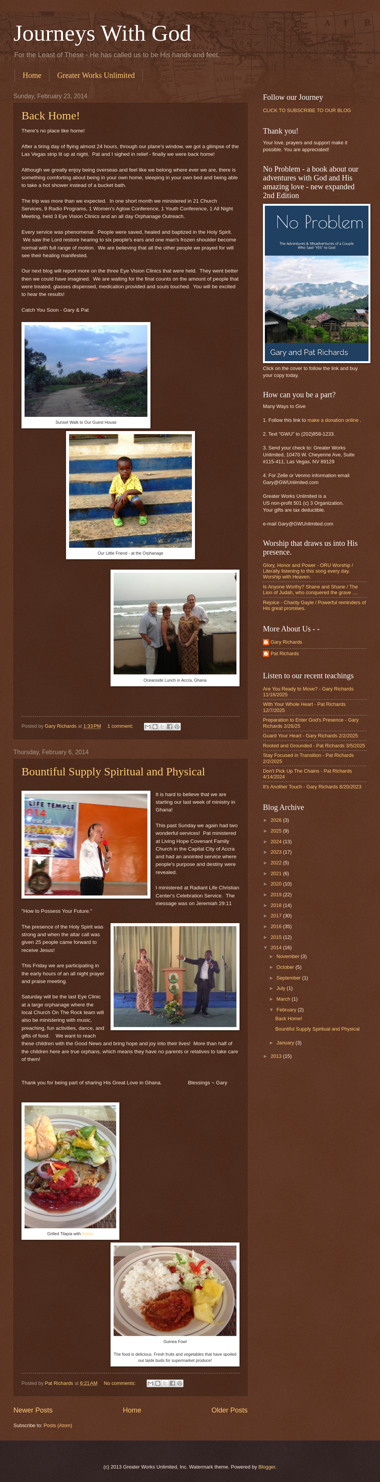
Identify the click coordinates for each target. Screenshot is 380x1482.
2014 (277, 947)
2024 (277, 841)
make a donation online (333, 420)
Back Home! (50, 115)
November (288, 956)
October (285, 967)
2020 (277, 884)
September (289, 978)
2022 (277, 863)
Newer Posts (33, 1410)
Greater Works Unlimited (96, 75)
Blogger (266, 1467)
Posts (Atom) (58, 1425)
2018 (277, 905)
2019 (277, 894)
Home (32, 75)
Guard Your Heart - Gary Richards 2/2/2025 (310, 736)
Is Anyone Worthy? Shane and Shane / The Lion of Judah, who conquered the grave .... (310, 589)
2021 (277, 873)
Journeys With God (102, 33)
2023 (277, 852)
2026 (277, 820)
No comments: (120, 1383)
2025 (277, 831)
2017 (277, 916)
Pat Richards (285, 653)
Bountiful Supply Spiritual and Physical (113, 771)
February (286, 1010)
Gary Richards (286, 642)
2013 (277, 1056)
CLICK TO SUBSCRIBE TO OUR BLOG (307, 110)
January (285, 1043)
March (283, 999)
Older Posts (229, 1410)
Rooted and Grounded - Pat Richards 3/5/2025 (314, 745)
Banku (88, 1233)
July (281, 988)
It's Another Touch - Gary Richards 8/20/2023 (312, 787)
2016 (277, 926)
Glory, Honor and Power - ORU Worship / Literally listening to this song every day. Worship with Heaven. (308, 571)
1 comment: (121, 726)
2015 (277, 937)
